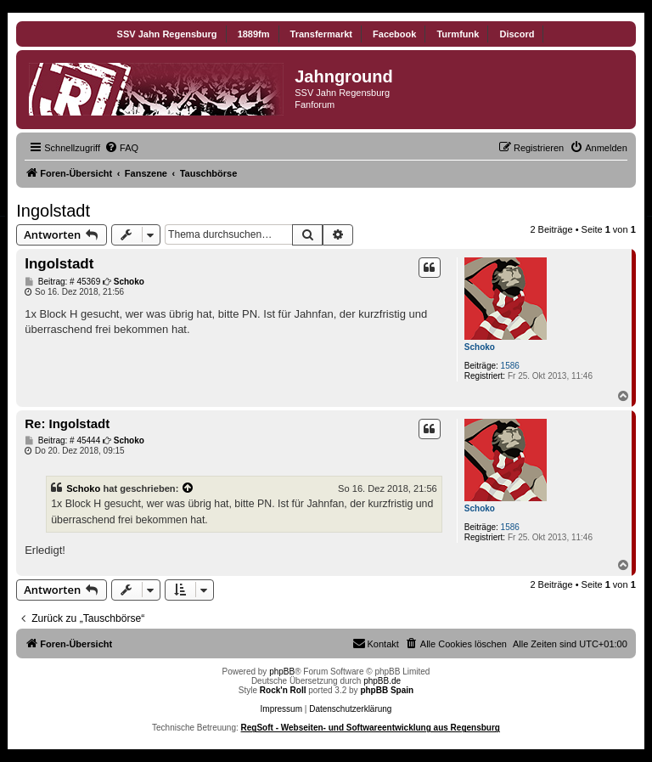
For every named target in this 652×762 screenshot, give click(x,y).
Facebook (394, 34)
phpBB (282, 671)
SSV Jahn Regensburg (167, 34)
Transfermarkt (321, 34)
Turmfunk (457, 34)
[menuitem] (121, 148)
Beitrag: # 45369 (62, 282)
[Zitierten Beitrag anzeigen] (188, 488)
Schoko (479, 347)
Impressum (281, 709)
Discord (516, 34)
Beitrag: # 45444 (62, 441)
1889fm (254, 34)
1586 (510, 365)
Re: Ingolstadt (67, 423)
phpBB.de (382, 681)
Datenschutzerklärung (350, 709)
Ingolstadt (53, 210)
